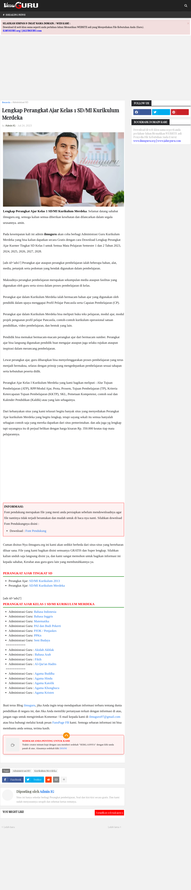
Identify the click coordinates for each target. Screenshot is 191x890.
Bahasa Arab (43, 654)
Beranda (6, 102)
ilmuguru (29, 705)
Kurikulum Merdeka (45, 770)
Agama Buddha (44, 673)
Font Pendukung (35, 531)
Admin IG (47, 791)
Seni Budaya (42, 640)
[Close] (188, 23)
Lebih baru (9, 827)
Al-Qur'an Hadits (45, 664)
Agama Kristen (44, 692)
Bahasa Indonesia (45, 612)
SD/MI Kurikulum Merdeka (47, 585)
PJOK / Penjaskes (45, 631)
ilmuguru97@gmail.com (104, 717)
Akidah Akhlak (44, 650)
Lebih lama (113, 827)
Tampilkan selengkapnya (109, 812)
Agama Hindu (43, 678)
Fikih (38, 659)
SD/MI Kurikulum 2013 (44, 581)
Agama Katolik (44, 683)
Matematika (41, 621)
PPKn (37, 635)
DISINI (63, 748)
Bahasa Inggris (43, 616)
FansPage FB (60, 722)
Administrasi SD (20, 102)
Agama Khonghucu (47, 688)
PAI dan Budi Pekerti (47, 626)
